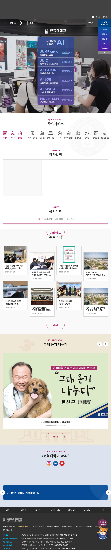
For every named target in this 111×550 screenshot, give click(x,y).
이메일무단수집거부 (52, 527)
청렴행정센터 (37, 527)
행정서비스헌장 (67, 527)
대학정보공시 (7, 530)
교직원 (104, 29)
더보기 (55, 232)
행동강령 (89, 527)
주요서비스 (39, 510)
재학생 (104, 34)
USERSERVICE (105, 23)
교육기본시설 (55, 510)
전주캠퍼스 (6, 536)
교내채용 (59, 219)
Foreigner (104, 48)
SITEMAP (13, 23)
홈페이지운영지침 (9, 527)
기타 (103, 510)
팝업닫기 (90, 23)
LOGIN (5, 23)
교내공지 (48, 219)
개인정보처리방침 (24, 527)
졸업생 (104, 39)
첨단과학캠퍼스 (8, 546)
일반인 (104, 43)
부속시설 (87, 510)
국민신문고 (79, 527)
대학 (8, 510)
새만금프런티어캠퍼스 (10, 539)
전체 (38, 219)
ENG (30, 23)
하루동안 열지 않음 (102, 17)
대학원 (23, 510)
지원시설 (71, 510)
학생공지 (70, 219)
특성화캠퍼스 (7, 542)
